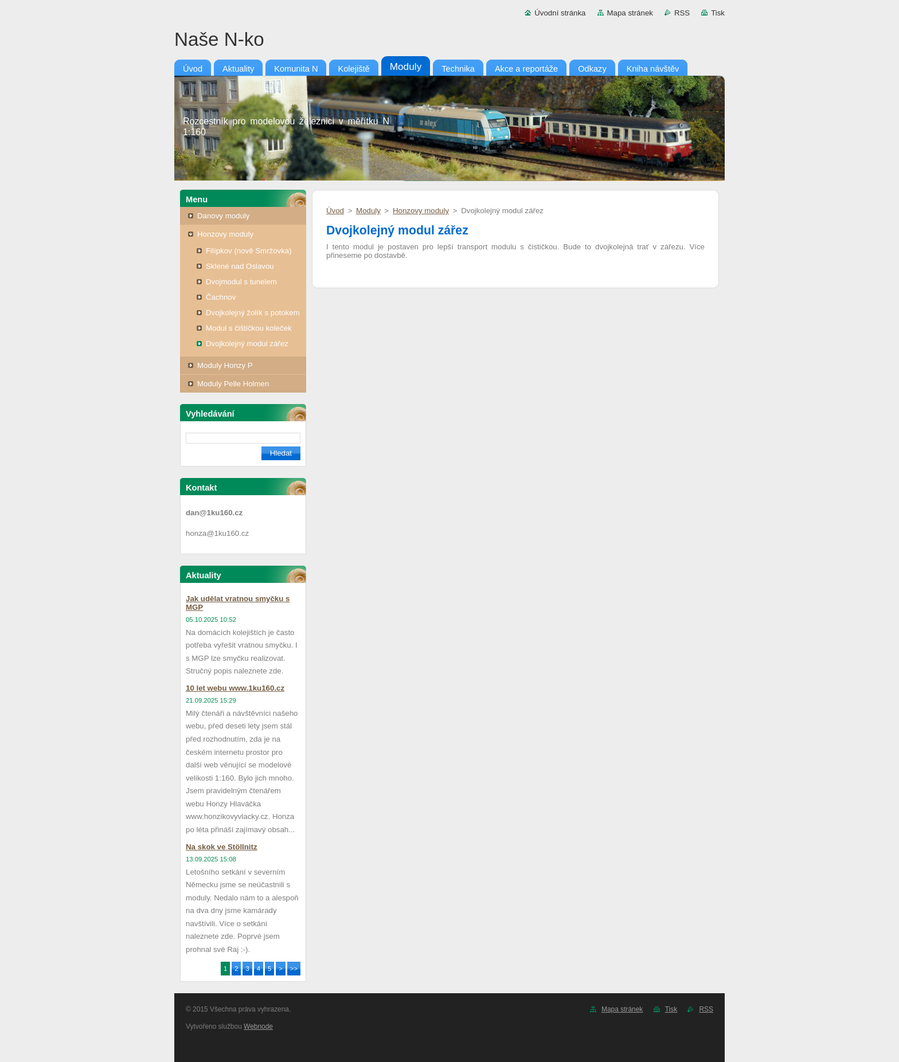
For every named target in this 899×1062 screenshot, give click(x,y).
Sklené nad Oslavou (240, 266)
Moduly (368, 210)
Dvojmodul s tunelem (241, 281)
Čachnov (221, 297)
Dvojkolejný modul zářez (247, 343)
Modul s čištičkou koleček (249, 328)
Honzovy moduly (225, 234)
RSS (682, 13)
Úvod (335, 210)
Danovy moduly (223, 215)
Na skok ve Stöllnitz (221, 846)
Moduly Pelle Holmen (233, 383)
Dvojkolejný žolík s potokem (253, 312)
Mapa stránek (630, 13)
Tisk (718, 13)
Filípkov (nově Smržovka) (249, 250)
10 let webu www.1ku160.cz (235, 688)
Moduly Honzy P (225, 365)
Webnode (258, 1026)
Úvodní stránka (559, 13)
